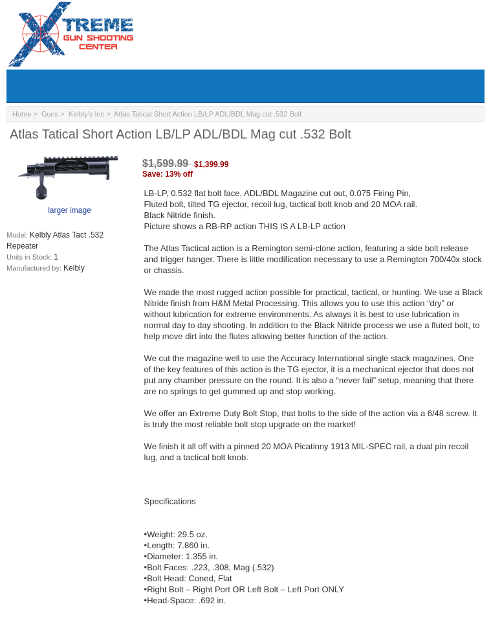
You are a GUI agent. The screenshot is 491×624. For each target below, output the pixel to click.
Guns (49, 114)
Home (21, 114)
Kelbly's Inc (86, 114)
